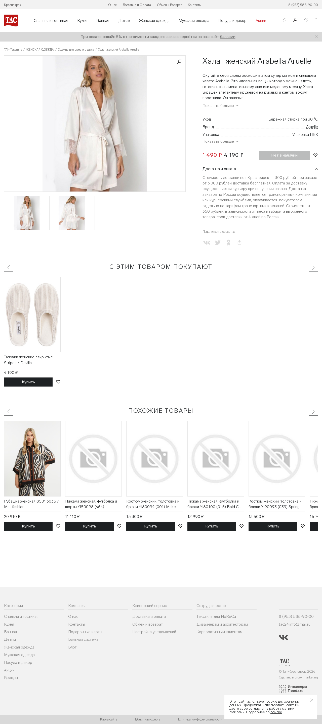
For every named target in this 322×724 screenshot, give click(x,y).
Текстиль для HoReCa (216, 616)
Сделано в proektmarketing (298, 677)
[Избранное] (305, 20)
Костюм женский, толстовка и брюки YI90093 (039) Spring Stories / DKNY (275, 504)
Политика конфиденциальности (199, 719)
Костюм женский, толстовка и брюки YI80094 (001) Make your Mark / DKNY (152, 504)
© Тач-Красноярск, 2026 (297, 671)
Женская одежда (154, 21)
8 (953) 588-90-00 (303, 5)
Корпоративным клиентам (219, 631)
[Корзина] (315, 20)
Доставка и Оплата (137, 5)
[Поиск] (284, 20)
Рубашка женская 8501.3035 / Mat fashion (31, 504)
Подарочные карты (85, 631)
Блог (72, 647)
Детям (124, 21)
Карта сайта (108, 719)
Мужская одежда (194, 21)
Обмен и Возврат (169, 5)
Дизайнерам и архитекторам (222, 624)
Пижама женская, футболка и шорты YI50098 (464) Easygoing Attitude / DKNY (91, 504)
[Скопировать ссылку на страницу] (239, 242)
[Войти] (295, 20)
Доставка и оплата (219, 168)
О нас (112, 5)
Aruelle (312, 126)
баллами (227, 36)
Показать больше (218, 105)
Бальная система (83, 639)
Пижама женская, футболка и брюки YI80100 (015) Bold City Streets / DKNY (215, 504)
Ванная (102, 21)
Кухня (82, 21)
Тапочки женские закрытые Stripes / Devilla (28, 360)
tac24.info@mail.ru (294, 624)
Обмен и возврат (147, 624)
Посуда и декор (232, 21)
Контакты (195, 5)
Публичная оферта (147, 719)
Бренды (11, 677)
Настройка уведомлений (154, 631)
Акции (261, 21)
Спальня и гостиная (51, 21)
